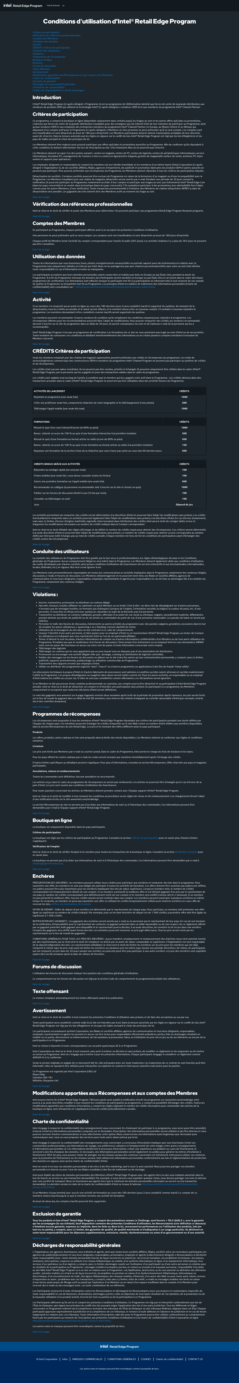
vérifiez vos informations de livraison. (71, 904)
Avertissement (40, 72)
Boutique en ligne (42, 59)
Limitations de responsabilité (48, 87)
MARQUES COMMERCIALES (87, 1359)
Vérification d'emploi (186, 852)
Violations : (38, 53)
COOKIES (146, 1359)
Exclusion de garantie (44, 81)
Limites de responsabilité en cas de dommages (58, 90)
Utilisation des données (45, 41)
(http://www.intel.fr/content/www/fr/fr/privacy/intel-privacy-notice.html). (115, 287)
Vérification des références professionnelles (56, 35)
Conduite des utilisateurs (46, 50)
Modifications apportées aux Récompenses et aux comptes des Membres (73, 75)
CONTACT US (195, 1359)
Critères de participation (46, 32)
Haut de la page (41, 197)
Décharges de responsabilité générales (54, 84)
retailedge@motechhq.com (48, 863)
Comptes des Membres (45, 38)
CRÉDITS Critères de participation (51, 47)
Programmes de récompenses (49, 56)
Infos (65, 1359)
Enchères (38, 62)
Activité (37, 44)
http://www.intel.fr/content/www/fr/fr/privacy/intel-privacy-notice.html (72, 1320)
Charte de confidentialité (46, 78)
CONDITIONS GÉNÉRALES (121, 1359)
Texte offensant (41, 69)
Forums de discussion (44, 66)
